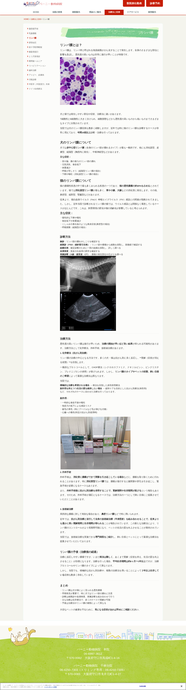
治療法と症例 (114, 12)
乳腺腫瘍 (31, 33)
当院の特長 (57, 12)
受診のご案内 (95, 12)
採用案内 (152, 12)
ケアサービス (133, 12)
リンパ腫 (31, 38)
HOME (36, 12)
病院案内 (76, 12)
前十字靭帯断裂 (34, 47)
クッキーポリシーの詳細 (50, 687)
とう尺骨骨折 (33, 56)
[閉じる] (181, 686)
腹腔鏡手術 (32, 29)
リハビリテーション (36, 66)
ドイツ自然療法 (34, 89)
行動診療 (31, 79)
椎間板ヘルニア (34, 61)
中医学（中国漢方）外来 (38, 84)
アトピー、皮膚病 (35, 75)
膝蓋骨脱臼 (32, 52)
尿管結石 (31, 42)
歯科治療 (31, 70)
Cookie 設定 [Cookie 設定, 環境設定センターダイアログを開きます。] (142, 686)
